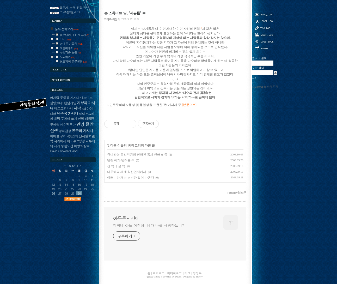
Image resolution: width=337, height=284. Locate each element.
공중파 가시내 (82, 130)
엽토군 (150, 276)
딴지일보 (85, 136)
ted (84, 108)
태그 (264, 28)
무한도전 (67, 145)
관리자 (264, 47)
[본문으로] (189, 105)
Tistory (199, 276)
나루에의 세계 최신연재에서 (126, 172)
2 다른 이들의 (112, 19)
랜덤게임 (70, 102)
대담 (57, 118)
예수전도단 (67, 124)
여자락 (54, 97)
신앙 (81, 118)
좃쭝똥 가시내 (69, 97)
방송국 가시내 (67, 113)
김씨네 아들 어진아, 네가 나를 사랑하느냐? (148, 225)
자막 (77, 108)
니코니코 (86, 97)
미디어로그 (264, 35)
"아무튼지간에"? (70, 12)
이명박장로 (81, 145)
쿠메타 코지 (69, 118)
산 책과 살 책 (116, 166)
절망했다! (56, 102)
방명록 (264, 41)
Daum (178, 276)
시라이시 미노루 (65, 140)
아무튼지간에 (126, 218)
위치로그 (264, 20)
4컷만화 (72, 136)
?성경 (81, 140)
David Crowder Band (63, 150)
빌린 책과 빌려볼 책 (120, 160)
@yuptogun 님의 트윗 (265, 86)
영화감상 (65, 130)
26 (53, 193)
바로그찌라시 (63, 108)
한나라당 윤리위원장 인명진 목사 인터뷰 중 (137, 154)
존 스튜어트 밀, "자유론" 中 (125, 13)
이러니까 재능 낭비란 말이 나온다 (130, 177)
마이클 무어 (58, 136)
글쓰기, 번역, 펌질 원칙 (74, 7)
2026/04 (73, 166)
